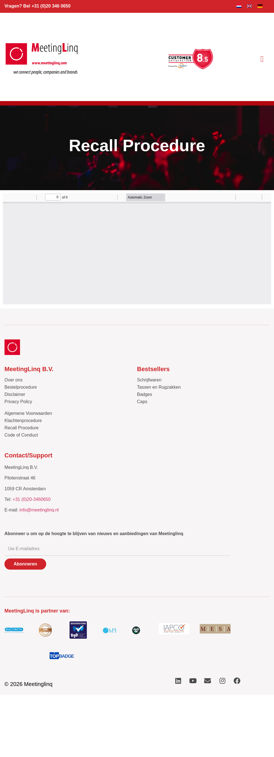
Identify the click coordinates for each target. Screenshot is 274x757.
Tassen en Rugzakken (159, 387)
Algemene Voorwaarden (28, 413)
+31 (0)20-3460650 (32, 499)
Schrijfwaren (149, 380)
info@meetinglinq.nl (39, 510)
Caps (142, 401)
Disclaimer (14, 394)
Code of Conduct (21, 435)
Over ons (13, 380)
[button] (262, 59)
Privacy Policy (18, 401)
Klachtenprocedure (23, 420)
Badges (144, 394)
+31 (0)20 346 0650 (50, 6)
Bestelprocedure (20, 387)
